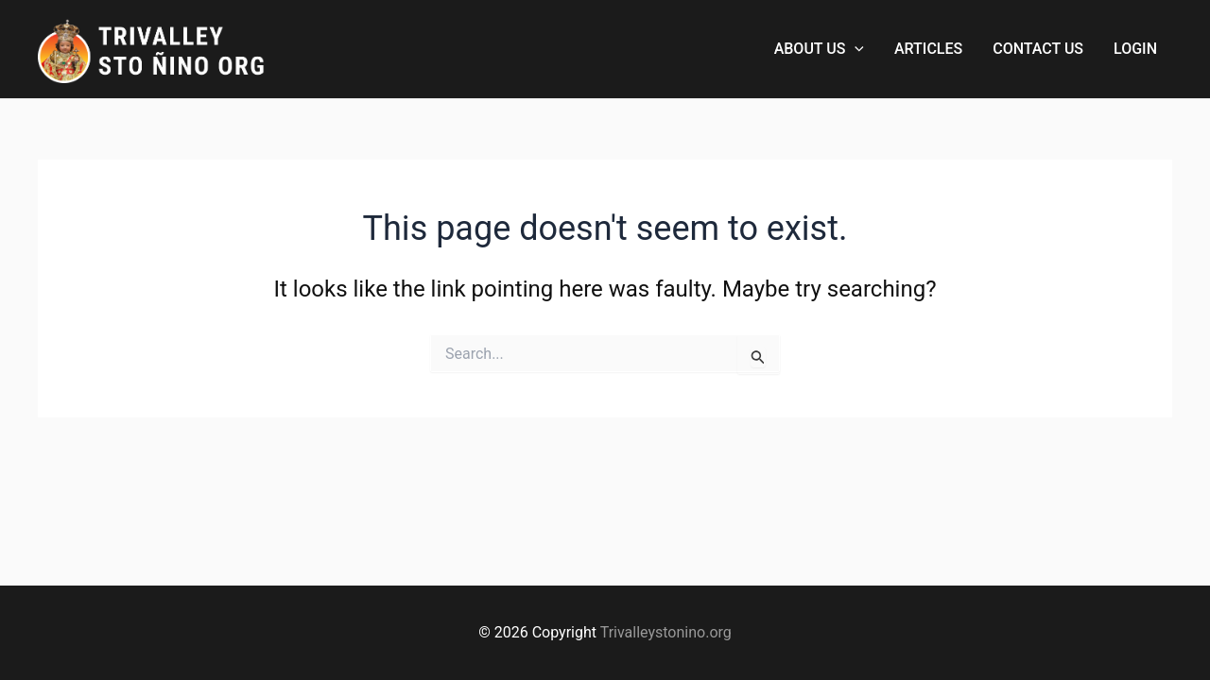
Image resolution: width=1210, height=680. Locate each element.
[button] (854, 49)
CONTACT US (1038, 49)
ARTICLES (928, 49)
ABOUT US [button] (819, 49)
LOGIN (1135, 49)
